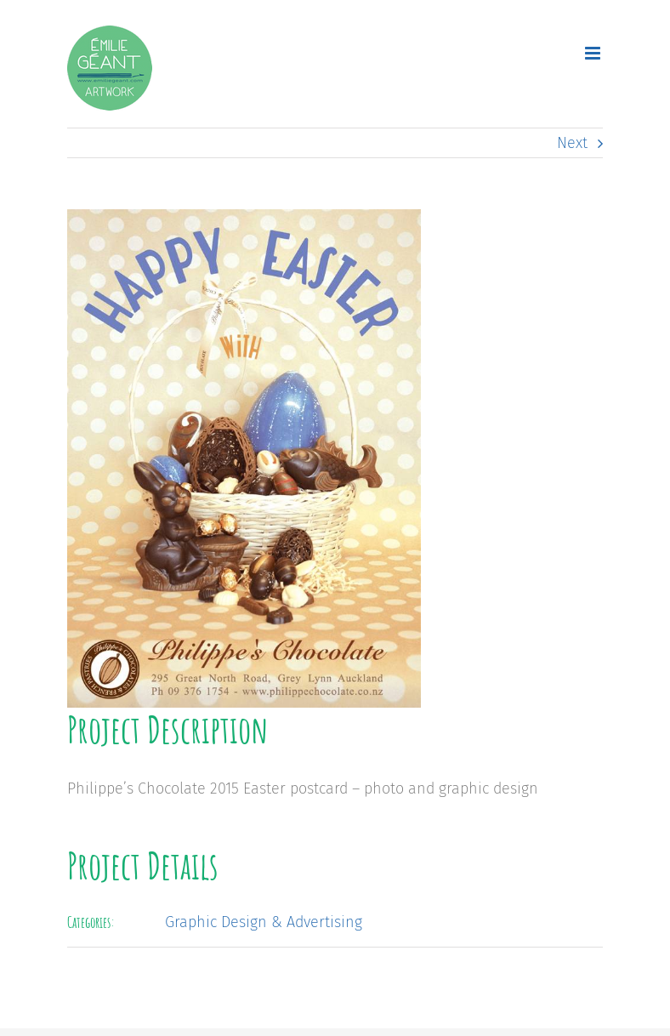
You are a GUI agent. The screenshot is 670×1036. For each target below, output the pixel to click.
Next (572, 143)
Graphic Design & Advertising (263, 922)
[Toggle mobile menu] (594, 53)
